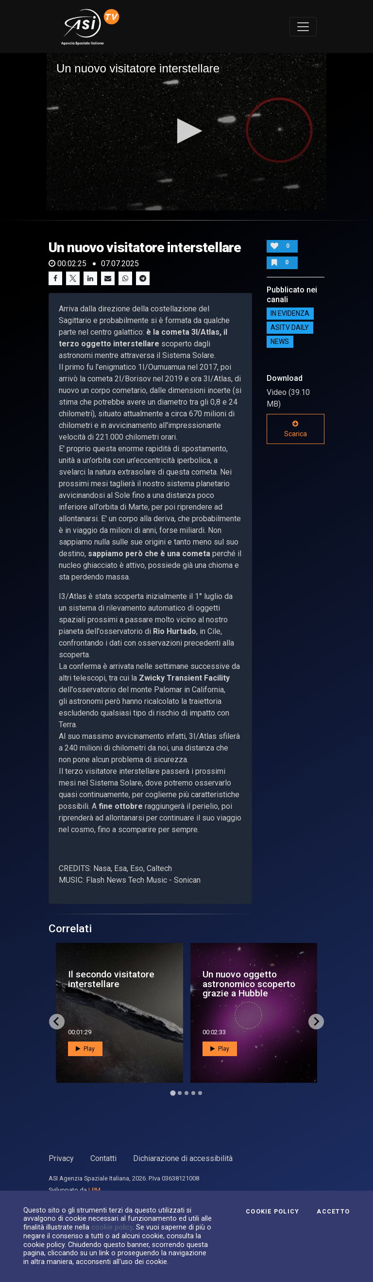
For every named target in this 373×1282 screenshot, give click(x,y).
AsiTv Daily (290, 328)
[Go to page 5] (200, 1093)
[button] (186, 131)
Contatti (103, 1158)
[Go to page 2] (180, 1093)
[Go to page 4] (193, 1093)
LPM (94, 1190)
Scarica (295, 429)
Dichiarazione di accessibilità (183, 1158)
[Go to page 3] (186, 1093)
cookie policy (112, 1227)
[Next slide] (316, 1021)
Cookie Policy (272, 1211)
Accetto (333, 1211)
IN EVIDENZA (290, 314)
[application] (186, 131)
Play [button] (85, 1048)
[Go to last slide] (57, 1021)
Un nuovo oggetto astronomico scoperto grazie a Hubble (249, 983)
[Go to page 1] (172, 1092)
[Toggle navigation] (303, 26)
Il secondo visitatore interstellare (111, 979)
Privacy (61, 1158)
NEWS (280, 342)
